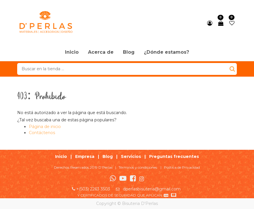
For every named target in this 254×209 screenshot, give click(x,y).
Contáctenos (42, 132)
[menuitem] (71, 52)
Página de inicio (45, 126)
